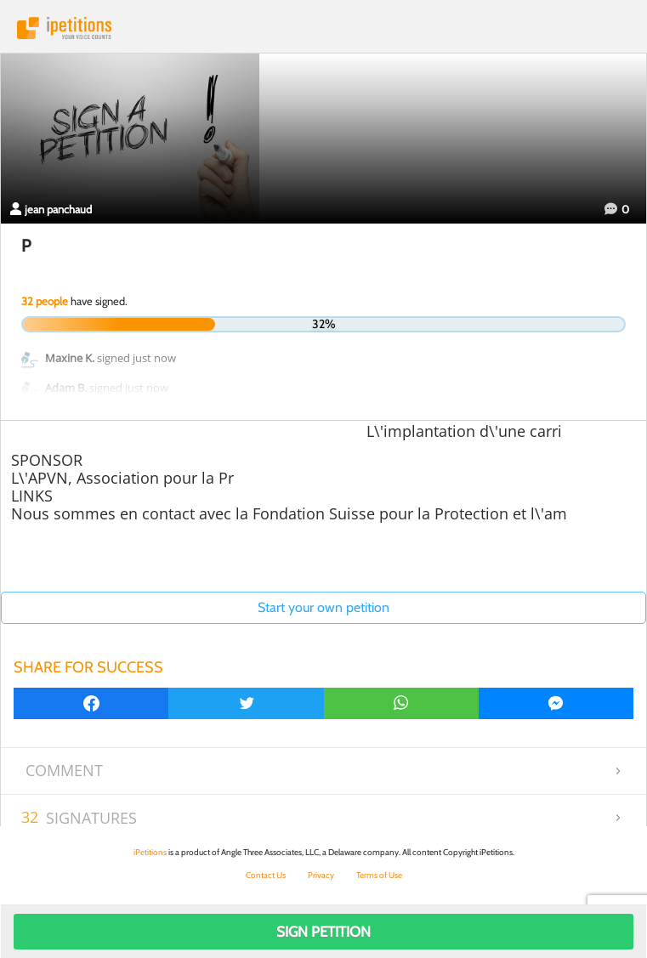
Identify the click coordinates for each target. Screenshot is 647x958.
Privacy (321, 875)
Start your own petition (323, 607)
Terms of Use (379, 875)
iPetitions (323, 28)
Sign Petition (323, 931)
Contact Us (266, 875)
